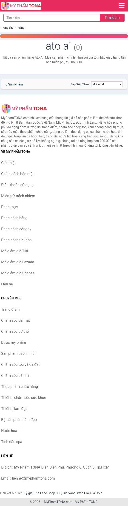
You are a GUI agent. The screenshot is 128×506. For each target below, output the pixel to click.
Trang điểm (10, 309)
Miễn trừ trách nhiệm (18, 196)
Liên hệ (7, 284)
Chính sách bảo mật (17, 174)
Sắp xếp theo (80, 84)
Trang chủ (7, 27)
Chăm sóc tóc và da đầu (20, 364)
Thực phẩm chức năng (19, 386)
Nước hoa (9, 431)
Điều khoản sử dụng (17, 185)
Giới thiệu (9, 163)
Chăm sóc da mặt (15, 320)
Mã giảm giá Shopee (17, 273)
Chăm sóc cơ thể (15, 331)
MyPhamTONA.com (58, 502)
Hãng (21, 27)
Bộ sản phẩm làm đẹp (19, 420)
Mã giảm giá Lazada (17, 262)
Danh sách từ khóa (16, 240)
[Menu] (122, 5)
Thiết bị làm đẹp (14, 409)
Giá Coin (96, 493)
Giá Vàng (69, 493)
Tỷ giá (28, 493)
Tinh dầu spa (11, 442)
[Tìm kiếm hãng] (51, 18)
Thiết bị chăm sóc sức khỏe (23, 397)
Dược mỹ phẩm (13, 342)
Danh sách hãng (14, 218)
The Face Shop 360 (47, 493)
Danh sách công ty (16, 229)
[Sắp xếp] (106, 84)
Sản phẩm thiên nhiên (19, 353)
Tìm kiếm (112, 17)
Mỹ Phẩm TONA (86, 502)
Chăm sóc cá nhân (16, 375)
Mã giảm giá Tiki (14, 251)
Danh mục (9, 207)
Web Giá (83, 493)
